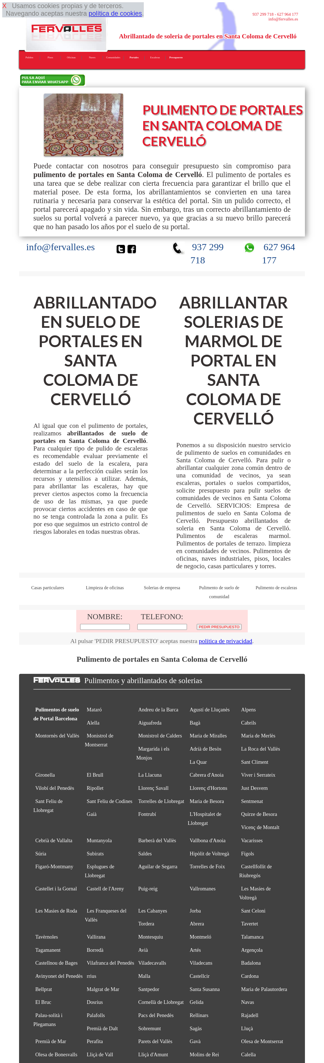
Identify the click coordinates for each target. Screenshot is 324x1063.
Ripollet (95, 788)
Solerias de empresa (162, 587)
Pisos (50, 57)
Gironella (45, 775)
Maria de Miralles (208, 736)
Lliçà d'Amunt (153, 1054)
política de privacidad (225, 640)
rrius (91, 976)
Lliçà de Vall (100, 1054)
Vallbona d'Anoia (208, 840)
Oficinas (71, 57)
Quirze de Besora (259, 814)
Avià (143, 950)
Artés (195, 950)
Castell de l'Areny (105, 889)
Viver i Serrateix (258, 775)
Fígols (247, 854)
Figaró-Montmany (54, 866)
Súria (40, 854)
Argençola (252, 950)
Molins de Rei (204, 1054)
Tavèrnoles (46, 937)
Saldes (145, 854)
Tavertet (249, 924)
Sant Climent (254, 762)
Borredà (95, 950)
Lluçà (247, 1028)
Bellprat (43, 989)
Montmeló (200, 937)
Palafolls (96, 1015)
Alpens (248, 709)
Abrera (197, 924)
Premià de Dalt (102, 1028)
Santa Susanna (205, 989)
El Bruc (43, 1002)
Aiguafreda (149, 723)
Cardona (250, 976)
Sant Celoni (253, 911)
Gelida (196, 1002)
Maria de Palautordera (264, 989)
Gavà (195, 1041)
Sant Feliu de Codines (110, 801)
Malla (144, 976)
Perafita (95, 1041)
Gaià (92, 814)
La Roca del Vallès (260, 749)
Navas (247, 1002)
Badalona (251, 963)
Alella (93, 723)
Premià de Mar (50, 1041)
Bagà (195, 723)
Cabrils (248, 723)
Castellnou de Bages (56, 963)
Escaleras (155, 57)
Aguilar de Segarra (157, 866)
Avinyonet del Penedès (59, 976)
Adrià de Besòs (205, 749)
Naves (92, 57)
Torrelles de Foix (207, 866)
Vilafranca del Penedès (110, 963)
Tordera (146, 924)
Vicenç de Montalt (260, 827)
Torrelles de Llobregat (161, 801)
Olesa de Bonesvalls (56, 1054)
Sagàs (196, 1028)
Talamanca (252, 937)
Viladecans (201, 963)
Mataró (94, 709)
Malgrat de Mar (103, 989)
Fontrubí (147, 814)
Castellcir (200, 976)
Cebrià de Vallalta (53, 840)
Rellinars (199, 1015)
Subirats (95, 854)
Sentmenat (252, 801)
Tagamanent (48, 950)
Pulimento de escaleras (276, 587)
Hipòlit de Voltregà (209, 854)
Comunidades (113, 57)
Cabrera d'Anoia (207, 775)
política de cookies (115, 13)
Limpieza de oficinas (105, 587)
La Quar (198, 762)
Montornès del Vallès (57, 736)
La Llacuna (150, 775)
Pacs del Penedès (155, 1015)
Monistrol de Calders (160, 736)
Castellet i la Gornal (56, 889)
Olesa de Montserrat (262, 1041)
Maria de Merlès (258, 736)
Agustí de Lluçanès (210, 709)
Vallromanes (203, 889)
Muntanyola (99, 840)
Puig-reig (148, 889)
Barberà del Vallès (157, 840)
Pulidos (29, 57)
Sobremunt (149, 1028)
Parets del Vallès (155, 1041)
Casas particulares (47, 587)
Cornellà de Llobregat (161, 1002)
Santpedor (148, 989)
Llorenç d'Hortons (208, 788)
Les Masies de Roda (56, 911)
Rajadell (249, 1015)
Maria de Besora (207, 801)
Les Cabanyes (152, 911)
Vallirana (96, 937)
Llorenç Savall (153, 788)
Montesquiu (150, 937)
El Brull (95, 775)
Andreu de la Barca (158, 709)
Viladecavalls (152, 963)
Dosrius (95, 1002)
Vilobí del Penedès (54, 788)
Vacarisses (252, 840)
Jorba (195, 911)
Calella (248, 1054)
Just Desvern (254, 788)
